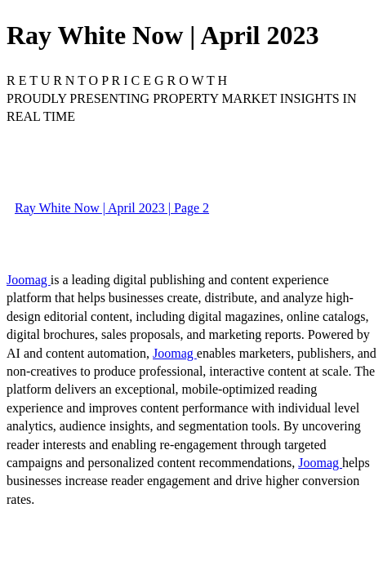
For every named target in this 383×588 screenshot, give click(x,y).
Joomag (29, 280)
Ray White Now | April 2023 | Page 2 (112, 208)
